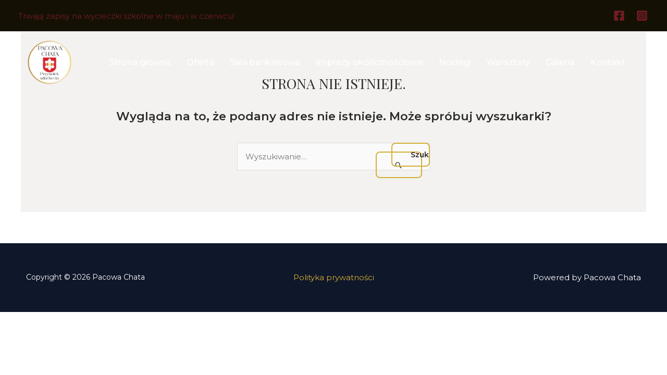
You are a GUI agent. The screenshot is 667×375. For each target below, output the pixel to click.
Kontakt (607, 62)
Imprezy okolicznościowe (369, 62)
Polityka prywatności (333, 277)
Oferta (200, 62)
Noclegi (455, 62)
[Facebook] (619, 15)
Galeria (560, 62)
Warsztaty (508, 62)
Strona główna (140, 62)
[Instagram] (642, 15)
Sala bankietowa (265, 62)
